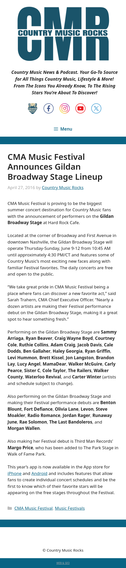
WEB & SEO (63, 563)
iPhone (15, 473)
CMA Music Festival (33, 508)
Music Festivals (70, 508)
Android (39, 473)
